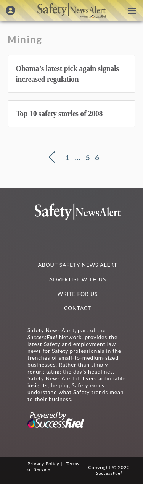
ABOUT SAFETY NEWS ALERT (77, 264)
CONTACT (77, 308)
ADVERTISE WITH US (77, 279)
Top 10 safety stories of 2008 (59, 113)
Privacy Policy (43, 463)
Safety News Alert (71, 10)
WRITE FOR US (77, 294)
